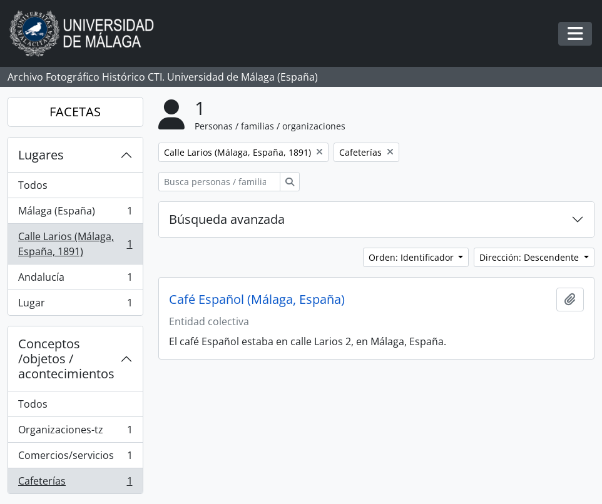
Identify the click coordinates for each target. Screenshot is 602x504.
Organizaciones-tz (75, 432)
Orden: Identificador (412, 257)
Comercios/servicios (75, 458)
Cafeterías (75, 483)
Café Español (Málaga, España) (257, 299)
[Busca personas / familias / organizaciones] (219, 181)
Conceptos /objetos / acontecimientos (66, 358)
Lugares (41, 154)
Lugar (75, 305)
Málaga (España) (75, 213)
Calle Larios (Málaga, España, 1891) (75, 243)
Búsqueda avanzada (227, 219)
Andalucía (75, 280)
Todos (33, 185)
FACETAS (75, 111)
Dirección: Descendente (530, 257)
